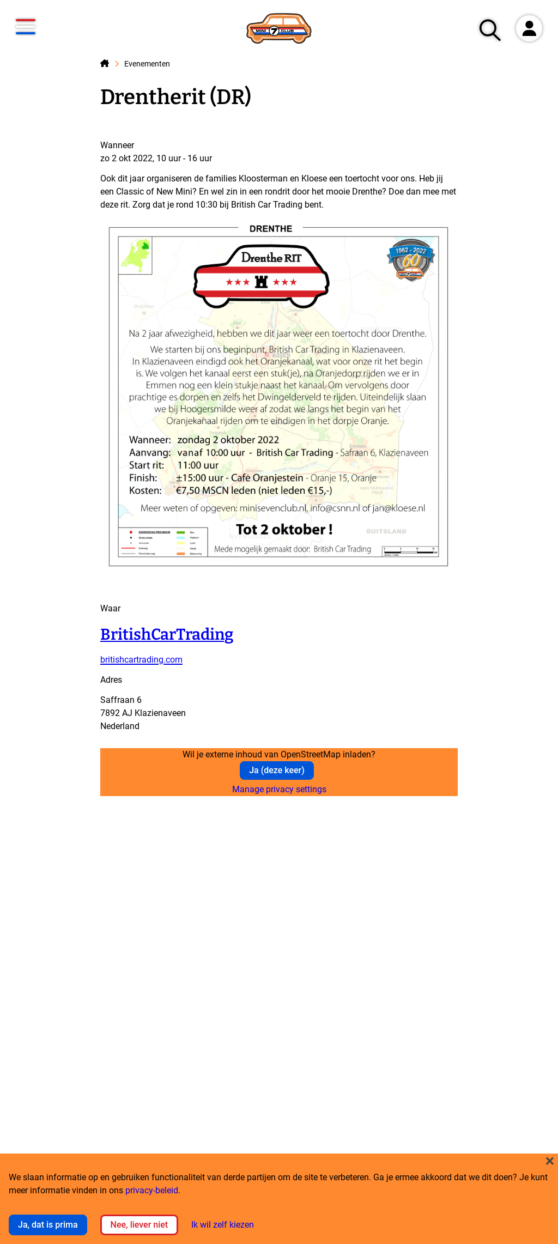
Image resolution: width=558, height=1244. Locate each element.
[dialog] (279, 1199)
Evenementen (147, 64)
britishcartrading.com (141, 659)
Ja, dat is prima (48, 1224)
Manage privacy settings (279, 789)
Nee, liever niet (139, 1224)
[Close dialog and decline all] (550, 1160)
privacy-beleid (151, 1190)
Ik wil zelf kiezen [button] (222, 1224)
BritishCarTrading (166, 634)
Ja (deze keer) (277, 770)
